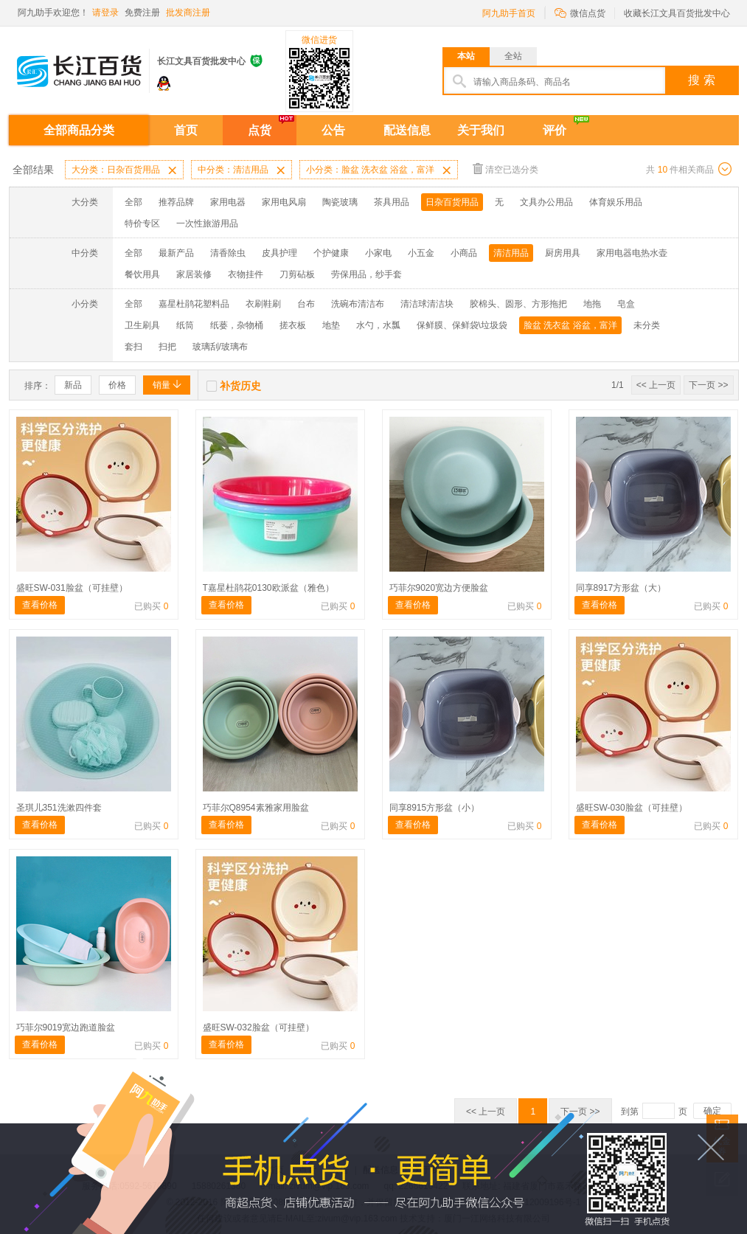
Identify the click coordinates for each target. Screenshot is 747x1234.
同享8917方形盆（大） (621, 588)
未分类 (646, 325)
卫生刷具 (142, 325)
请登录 (105, 12)
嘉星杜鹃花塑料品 (194, 304)
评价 (554, 130)
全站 (513, 56)
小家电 (378, 253)
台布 (306, 304)
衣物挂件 (245, 274)
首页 (186, 130)
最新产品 (176, 253)
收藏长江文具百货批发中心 (677, 13)
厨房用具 (562, 253)
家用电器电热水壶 (632, 253)
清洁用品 (511, 253)
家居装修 (194, 274)
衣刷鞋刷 (263, 304)
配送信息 (407, 130)
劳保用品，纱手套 (366, 274)
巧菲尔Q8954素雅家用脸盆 (256, 808)
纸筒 (185, 325)
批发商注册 (188, 12)
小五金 (421, 253)
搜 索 (701, 80)
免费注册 (142, 12)
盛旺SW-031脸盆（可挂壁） (72, 588)
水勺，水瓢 (378, 325)
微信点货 (580, 12)
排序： (37, 386)
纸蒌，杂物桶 (236, 325)
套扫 (133, 347)
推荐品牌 (176, 202)
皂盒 (626, 304)
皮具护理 (279, 253)
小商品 (464, 253)
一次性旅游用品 (207, 223)
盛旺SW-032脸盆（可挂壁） (258, 1027)
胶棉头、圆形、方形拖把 (518, 304)
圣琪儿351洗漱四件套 (59, 808)
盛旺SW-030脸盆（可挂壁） (631, 808)
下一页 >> (708, 385)
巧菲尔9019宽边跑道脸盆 (66, 1027)
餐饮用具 (142, 274)
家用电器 (228, 202)
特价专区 (142, 223)
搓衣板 (292, 325)
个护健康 (331, 253)
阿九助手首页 (508, 13)
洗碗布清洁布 (357, 304)
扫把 (167, 347)
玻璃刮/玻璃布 (220, 347)
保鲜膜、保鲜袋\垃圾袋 (462, 325)
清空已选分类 (505, 168)
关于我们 (480, 130)
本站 (466, 56)
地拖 (592, 304)
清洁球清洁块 (427, 304)
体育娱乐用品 (615, 202)
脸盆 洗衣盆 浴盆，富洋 (570, 325)
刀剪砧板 (297, 274)
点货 (259, 130)
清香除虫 (228, 253)
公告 (333, 130)
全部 (133, 202)
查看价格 (40, 605)
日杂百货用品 (452, 202)
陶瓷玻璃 (340, 202)
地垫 (331, 325)
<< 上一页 (655, 385)
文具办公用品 (546, 202)
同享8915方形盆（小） (434, 808)
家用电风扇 (284, 202)
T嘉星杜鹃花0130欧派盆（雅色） (268, 588)
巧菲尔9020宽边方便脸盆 (439, 588)
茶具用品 (391, 202)
